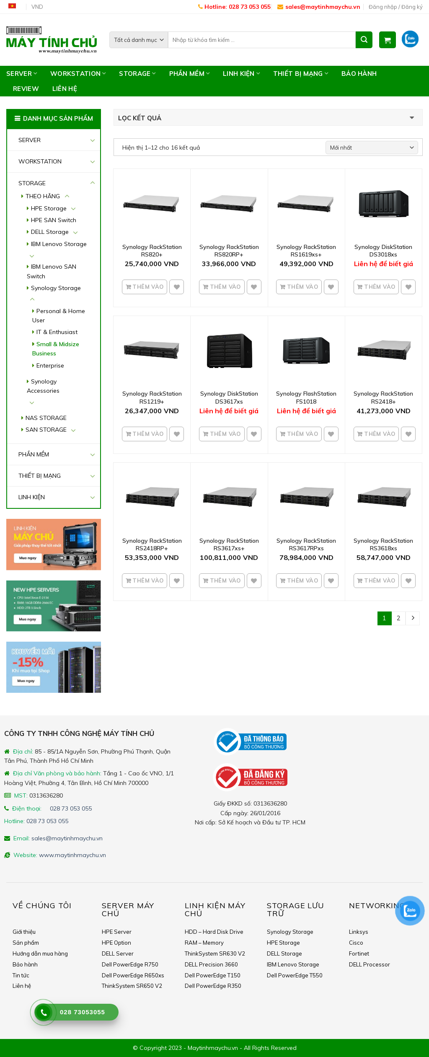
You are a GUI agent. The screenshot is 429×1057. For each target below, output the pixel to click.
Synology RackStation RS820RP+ (229, 250)
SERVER (21, 74)
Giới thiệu (24, 931)
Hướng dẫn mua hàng (40, 953)
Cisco (356, 942)
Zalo (413, 40)
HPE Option (116, 942)
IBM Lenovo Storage (59, 244)
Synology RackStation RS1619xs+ (306, 250)
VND (37, 6)
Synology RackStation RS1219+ (152, 397)
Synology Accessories (43, 386)
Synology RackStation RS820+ (152, 250)
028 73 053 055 (71, 808)
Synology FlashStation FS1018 (306, 397)
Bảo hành (359, 74)
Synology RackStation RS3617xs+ (229, 544)
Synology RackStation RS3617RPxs (306, 544)
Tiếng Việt (15, 6)
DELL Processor (369, 964)
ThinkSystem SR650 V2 (132, 985)
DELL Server (118, 953)
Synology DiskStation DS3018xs (383, 250)
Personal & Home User (58, 315)
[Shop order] (372, 148)
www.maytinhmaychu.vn (72, 855)
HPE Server (117, 931)
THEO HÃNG (43, 196)
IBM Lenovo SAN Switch (51, 271)
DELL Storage (50, 232)
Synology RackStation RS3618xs (383, 544)
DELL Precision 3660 (211, 964)
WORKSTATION (78, 74)
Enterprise (50, 365)
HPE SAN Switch (53, 220)
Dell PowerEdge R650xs (133, 975)
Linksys (358, 931)
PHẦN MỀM (189, 74)
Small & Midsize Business (55, 348)
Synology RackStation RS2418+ (383, 397)
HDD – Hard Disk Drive (214, 931)
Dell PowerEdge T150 (212, 975)
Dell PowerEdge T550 (295, 975)
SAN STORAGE (46, 429)
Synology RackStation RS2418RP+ (152, 544)
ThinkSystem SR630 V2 (215, 953)
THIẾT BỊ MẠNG (300, 74)
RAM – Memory (204, 942)
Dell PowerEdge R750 (130, 964)
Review (26, 89)
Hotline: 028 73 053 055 (234, 6)
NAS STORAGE (46, 418)
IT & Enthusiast (57, 332)
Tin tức (21, 975)
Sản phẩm (26, 942)
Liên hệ (64, 89)
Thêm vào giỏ (147, 289)
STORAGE (137, 74)
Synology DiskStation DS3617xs (229, 397)
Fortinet (359, 953)
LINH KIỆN (241, 74)
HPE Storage (49, 208)
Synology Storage (56, 288)
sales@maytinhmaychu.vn (318, 6)
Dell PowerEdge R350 (213, 985)
